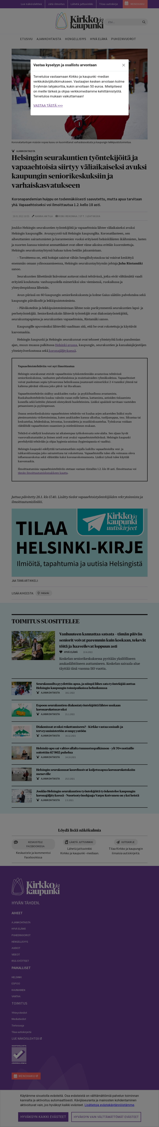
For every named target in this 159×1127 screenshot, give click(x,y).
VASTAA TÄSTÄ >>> (48, 105)
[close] (123, 65)
